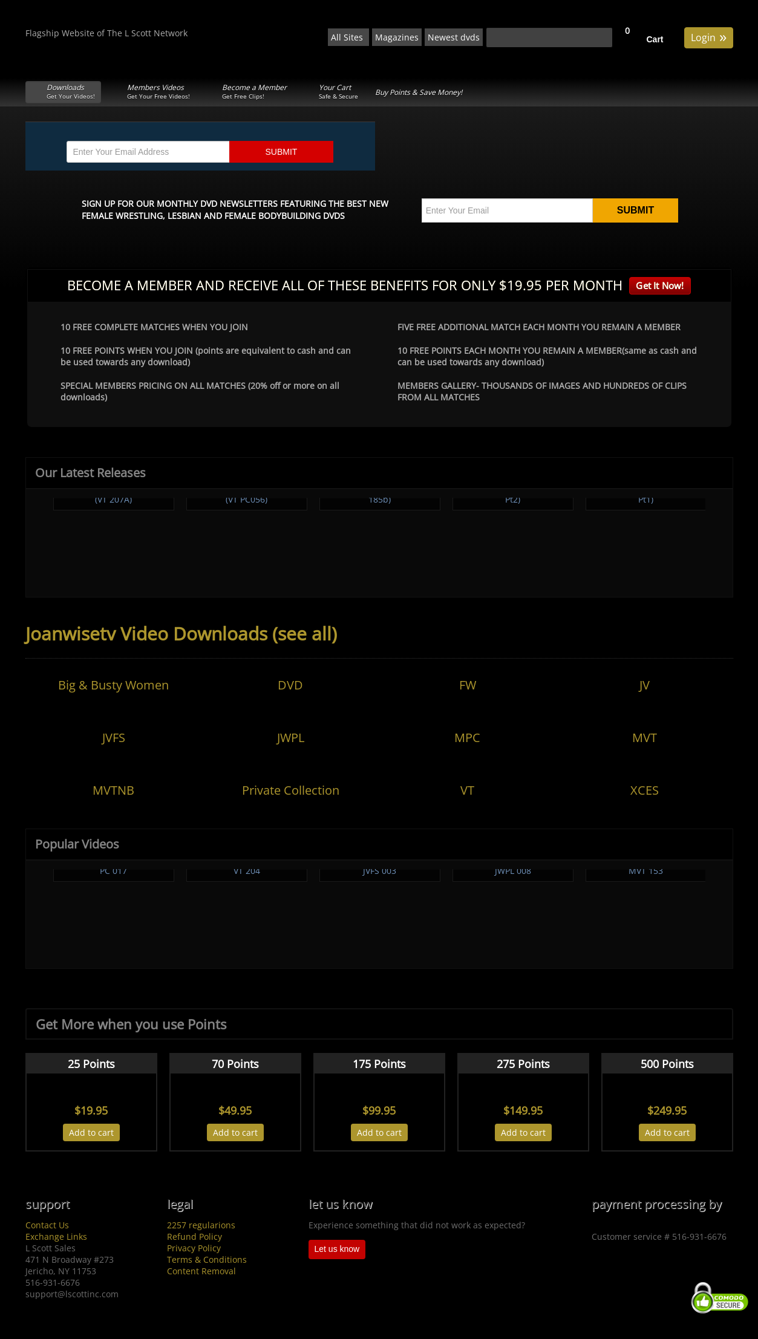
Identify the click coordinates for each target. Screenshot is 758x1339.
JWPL (290, 737)
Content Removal (201, 1271)
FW (467, 685)
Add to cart (91, 1132)
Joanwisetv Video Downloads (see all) (181, 633)
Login (709, 36)
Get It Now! (660, 285)
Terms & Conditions (207, 1259)
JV (644, 685)
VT (467, 790)
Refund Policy (194, 1236)
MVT (644, 737)
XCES (644, 790)
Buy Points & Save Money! (418, 92)
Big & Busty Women (113, 685)
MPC (467, 737)
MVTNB (113, 790)
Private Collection (290, 790)
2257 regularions (201, 1225)
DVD (290, 685)
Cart (655, 39)
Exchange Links (56, 1236)
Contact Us (47, 1225)
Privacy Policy (194, 1248)
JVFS (113, 737)
